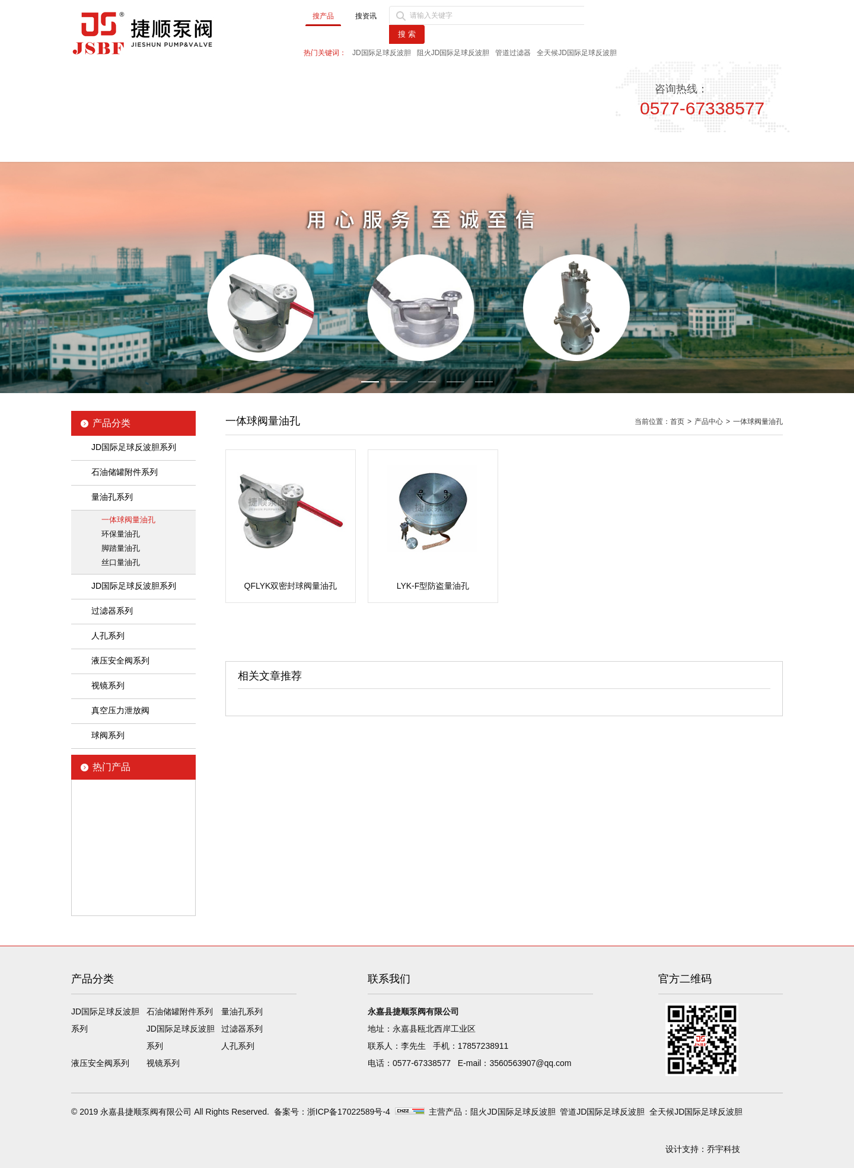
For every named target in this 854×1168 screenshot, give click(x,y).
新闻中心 (324, 147)
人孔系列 (108, 635)
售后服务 (627, 147)
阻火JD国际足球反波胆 (453, 53)
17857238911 (483, 1046)
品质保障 (526, 147)
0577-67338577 (422, 1063)
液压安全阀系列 (120, 660)
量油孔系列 (112, 497)
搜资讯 (366, 16)
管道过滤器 (513, 53)
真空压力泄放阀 (120, 710)
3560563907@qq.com (530, 1063)
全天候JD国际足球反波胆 (577, 53)
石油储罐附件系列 (124, 472)
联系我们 (728, 147)
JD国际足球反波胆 (381, 53)
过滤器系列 (112, 610)
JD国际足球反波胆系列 (133, 447)
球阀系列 (108, 735)
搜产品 (323, 16)
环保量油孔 (120, 533)
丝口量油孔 (120, 562)
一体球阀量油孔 (128, 519)
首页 (121, 147)
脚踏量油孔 (120, 548)
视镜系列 (108, 685)
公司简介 (223, 147)
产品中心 (425, 147)
